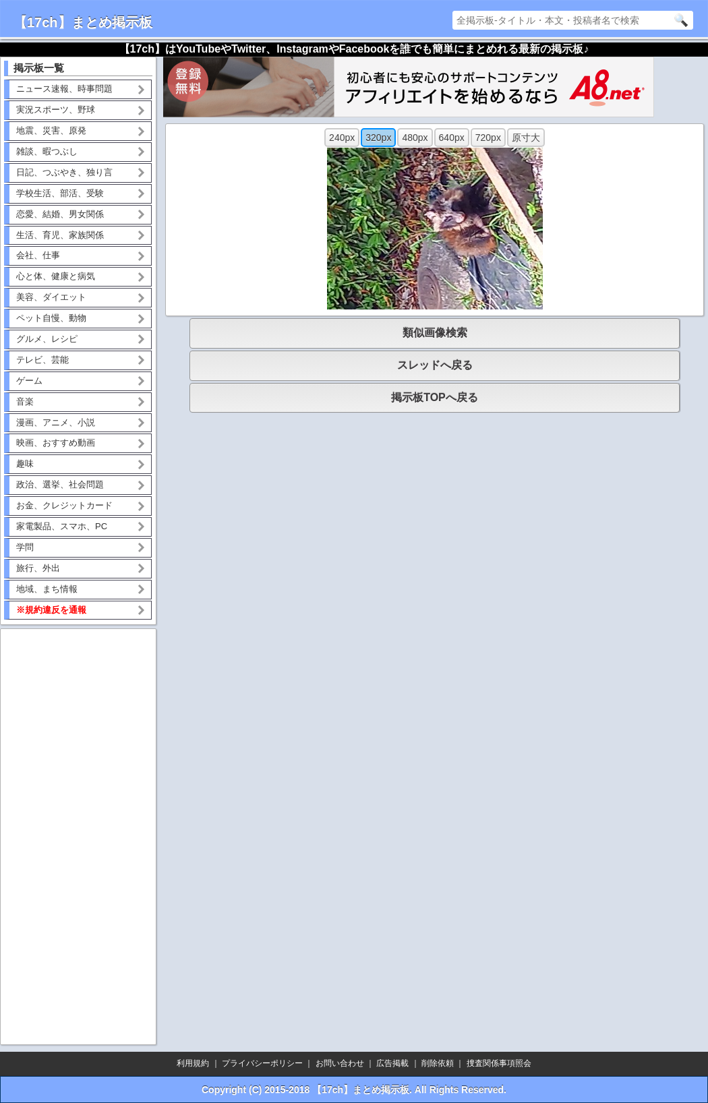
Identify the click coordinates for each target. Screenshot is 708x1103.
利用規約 (193, 1063)
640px (452, 137)
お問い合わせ (340, 1063)
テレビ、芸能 (42, 360)
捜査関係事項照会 (499, 1063)
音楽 (25, 401)
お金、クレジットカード (64, 505)
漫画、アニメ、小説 (55, 422)
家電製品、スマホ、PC (61, 526)
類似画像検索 (435, 332)
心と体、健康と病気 (55, 276)
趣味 (25, 463)
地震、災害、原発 (51, 130)
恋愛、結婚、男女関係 (60, 214)
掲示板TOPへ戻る (434, 397)
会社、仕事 (38, 255)
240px (342, 137)
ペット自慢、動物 (51, 318)
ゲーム (29, 381)
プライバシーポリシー (262, 1063)
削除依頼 (437, 1063)
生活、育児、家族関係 (60, 235)
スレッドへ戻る (435, 365)
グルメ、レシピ (47, 339)
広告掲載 (392, 1063)
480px (414, 137)
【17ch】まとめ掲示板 (82, 22)
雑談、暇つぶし (47, 151)
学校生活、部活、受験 (60, 193)
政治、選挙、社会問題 (60, 484)
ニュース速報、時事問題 (64, 89)
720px (488, 137)
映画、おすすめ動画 (55, 443)
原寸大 (526, 137)
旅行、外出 (38, 568)
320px (378, 137)
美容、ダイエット (51, 297)
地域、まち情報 (47, 589)
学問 (25, 547)
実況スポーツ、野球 (55, 110)
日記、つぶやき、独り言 (64, 172)
